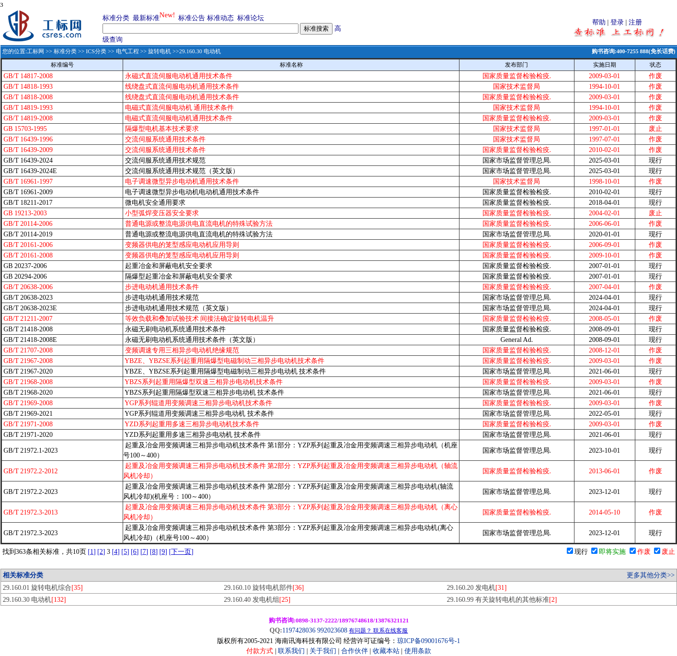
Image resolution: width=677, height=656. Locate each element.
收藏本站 (386, 651)
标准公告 (191, 18)
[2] (101, 551)
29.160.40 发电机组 (257, 599)
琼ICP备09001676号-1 (428, 640)
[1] (91, 551)
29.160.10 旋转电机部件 (264, 587)
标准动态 (220, 18)
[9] (163, 551)
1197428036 (298, 630)
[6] (134, 551)
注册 (635, 22)
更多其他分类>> (651, 575)
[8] (154, 551)
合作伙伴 (354, 651)
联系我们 (291, 651)
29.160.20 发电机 (476, 587)
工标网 (35, 51)
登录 (617, 22)
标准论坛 (250, 18)
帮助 (599, 22)
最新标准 (146, 18)
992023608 (332, 630)
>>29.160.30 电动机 (196, 51)
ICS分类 (96, 51)
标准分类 (116, 18)
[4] (115, 551)
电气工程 (127, 51)
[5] (125, 551)
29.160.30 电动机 (34, 599)
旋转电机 (159, 51)
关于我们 (324, 651)
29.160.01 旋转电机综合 (43, 587)
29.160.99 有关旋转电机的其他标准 (502, 599)
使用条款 (417, 651)
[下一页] (181, 551)
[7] (144, 551)
